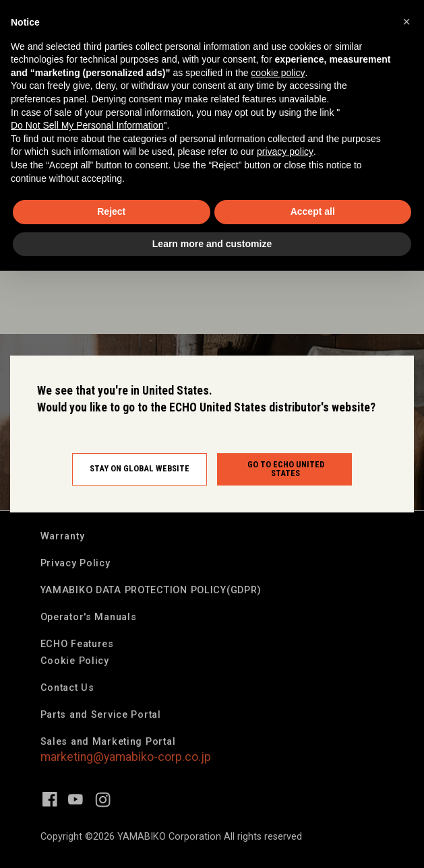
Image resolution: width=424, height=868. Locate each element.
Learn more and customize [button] (212, 243)
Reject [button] (111, 211)
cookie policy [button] (278, 72)
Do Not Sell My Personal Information (87, 125)
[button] (406, 21)
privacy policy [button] (285, 151)
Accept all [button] (313, 211)
